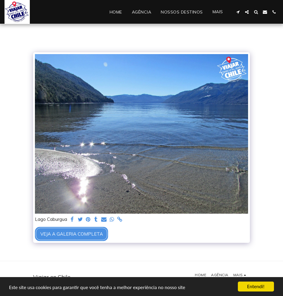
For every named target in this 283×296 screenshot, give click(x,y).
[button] (238, 12)
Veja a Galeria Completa (71, 234)
